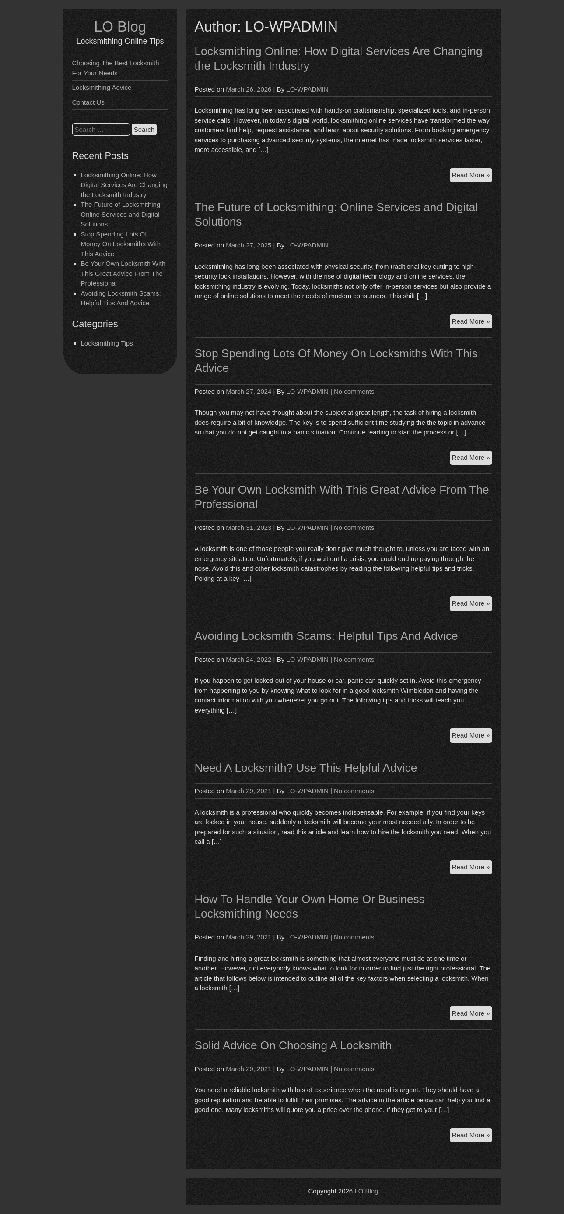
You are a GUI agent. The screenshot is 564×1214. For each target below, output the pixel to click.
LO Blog (120, 26)
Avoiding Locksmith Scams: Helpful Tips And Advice (326, 635)
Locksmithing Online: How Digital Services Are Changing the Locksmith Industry (124, 184)
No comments (354, 391)
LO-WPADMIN (307, 89)
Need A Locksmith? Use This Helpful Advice (306, 767)
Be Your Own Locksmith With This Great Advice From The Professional (123, 273)
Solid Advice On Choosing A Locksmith (293, 1045)
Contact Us (88, 102)
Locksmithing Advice (102, 87)
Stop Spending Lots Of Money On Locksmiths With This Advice (121, 244)
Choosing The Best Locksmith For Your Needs (115, 68)
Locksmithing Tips (107, 343)
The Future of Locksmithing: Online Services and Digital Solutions (121, 214)
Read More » (472, 176)
